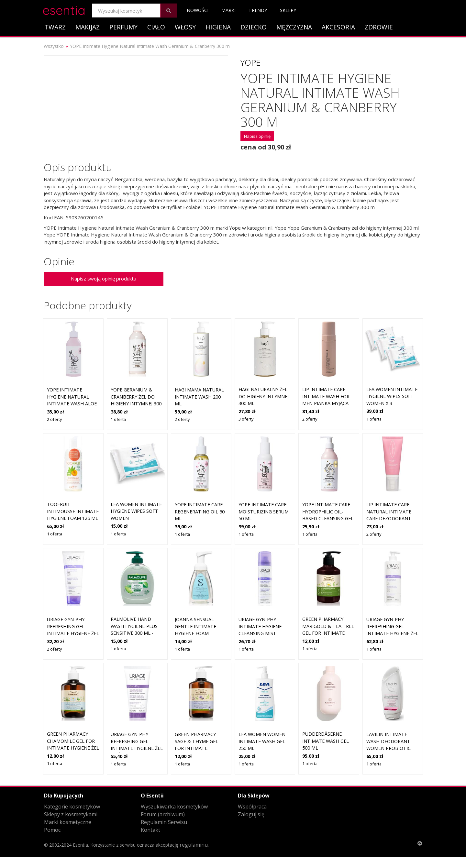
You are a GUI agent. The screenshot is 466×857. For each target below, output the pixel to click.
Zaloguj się (251, 814)
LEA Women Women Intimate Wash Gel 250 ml (262, 741)
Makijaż (87, 27)
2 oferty (54, 419)
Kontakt (150, 829)
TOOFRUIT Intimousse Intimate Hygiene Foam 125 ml (73, 511)
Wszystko (54, 46)
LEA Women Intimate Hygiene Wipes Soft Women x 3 (391, 396)
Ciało (156, 27)
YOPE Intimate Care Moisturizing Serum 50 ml (264, 511)
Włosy (185, 27)
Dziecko (253, 27)
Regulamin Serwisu (164, 822)
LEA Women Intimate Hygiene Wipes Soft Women (136, 511)
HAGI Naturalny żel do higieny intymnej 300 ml (264, 396)
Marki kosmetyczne (67, 822)
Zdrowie (379, 27)
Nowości (197, 10)
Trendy (258, 10)
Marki (228, 10)
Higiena (218, 27)
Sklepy (288, 10)
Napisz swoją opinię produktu (103, 278)
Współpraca (252, 806)
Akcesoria (338, 27)
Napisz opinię (257, 136)
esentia (63, 9)
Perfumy (123, 27)
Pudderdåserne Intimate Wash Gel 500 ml (325, 741)
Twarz (55, 27)
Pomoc (52, 829)
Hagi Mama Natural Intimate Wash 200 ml (199, 397)
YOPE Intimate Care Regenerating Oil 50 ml (200, 511)
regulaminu (194, 844)
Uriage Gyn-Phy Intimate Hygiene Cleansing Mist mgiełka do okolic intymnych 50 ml (262, 633)
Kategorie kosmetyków (72, 806)
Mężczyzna (294, 27)
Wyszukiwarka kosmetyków (174, 806)
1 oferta (118, 419)
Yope (250, 62)
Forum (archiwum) (163, 814)
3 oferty (246, 419)
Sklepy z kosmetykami (70, 814)
